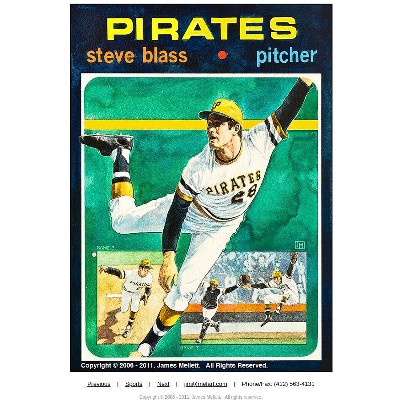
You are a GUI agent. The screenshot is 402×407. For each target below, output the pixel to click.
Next (163, 383)
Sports (134, 383)
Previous (99, 383)
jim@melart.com (205, 383)
